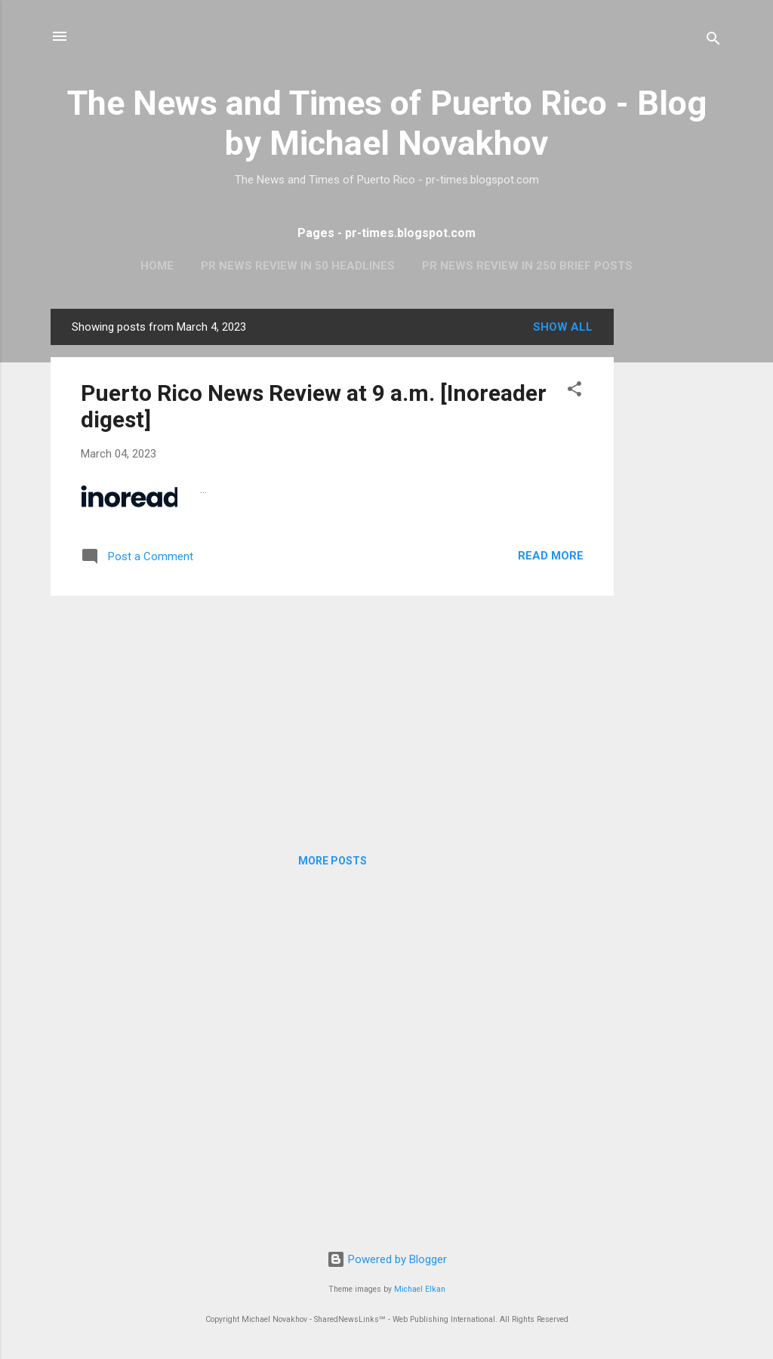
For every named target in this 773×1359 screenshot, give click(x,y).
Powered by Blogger (387, 1259)
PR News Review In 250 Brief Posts (527, 266)
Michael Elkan (419, 1289)
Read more (551, 555)
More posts (332, 861)
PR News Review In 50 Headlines (298, 266)
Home (157, 266)
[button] (574, 391)
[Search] (713, 41)
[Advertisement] (674, 535)
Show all (563, 327)
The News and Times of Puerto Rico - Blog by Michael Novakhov (387, 123)
